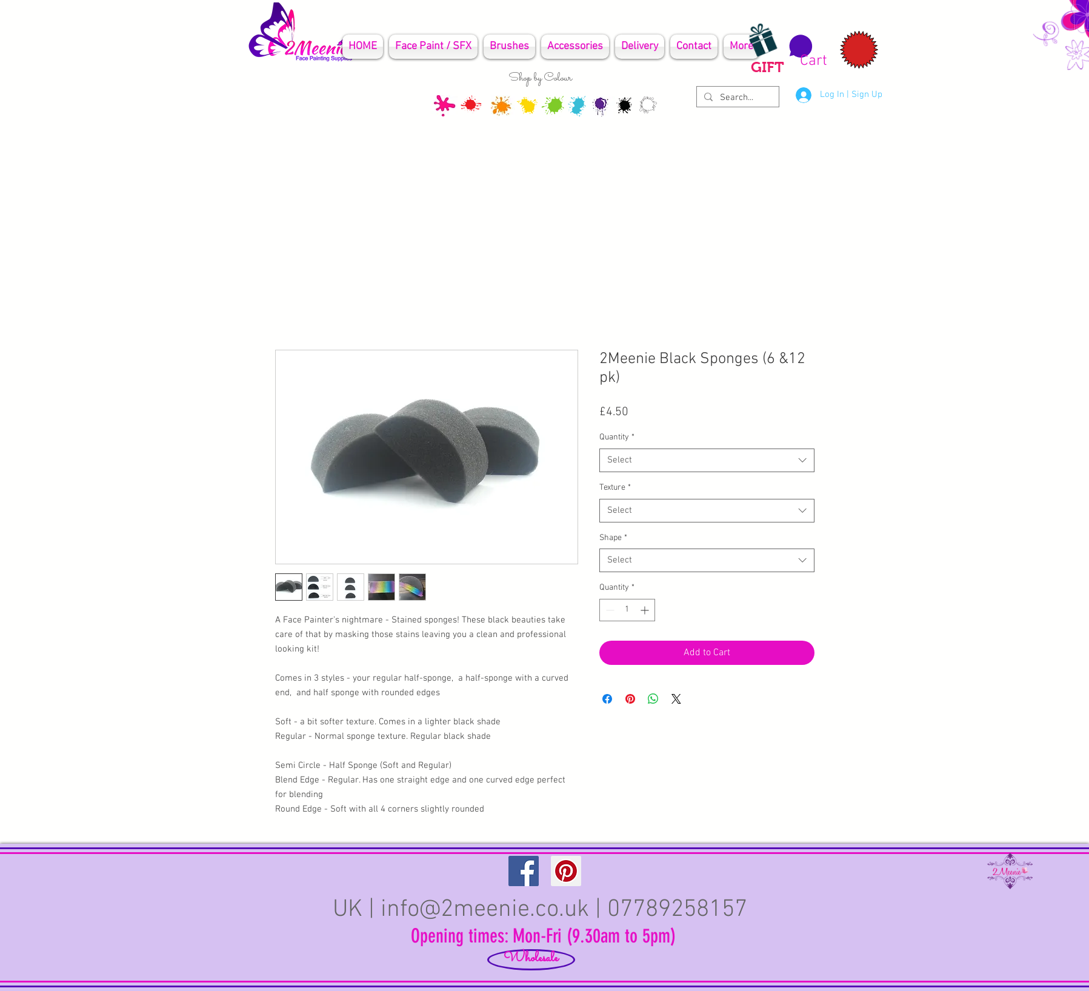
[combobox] (706, 460)
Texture (615, 487)
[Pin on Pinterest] (630, 699)
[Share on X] (676, 699)
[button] (806, 51)
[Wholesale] (531, 959)
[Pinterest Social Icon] (566, 871)
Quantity (616, 437)
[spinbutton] (627, 610)
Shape (613, 538)
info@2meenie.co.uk (485, 909)
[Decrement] (608, 610)
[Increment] (645, 610)
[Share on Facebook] (607, 699)
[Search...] (736, 98)
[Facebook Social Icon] (523, 871)
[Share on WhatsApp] (653, 699)
